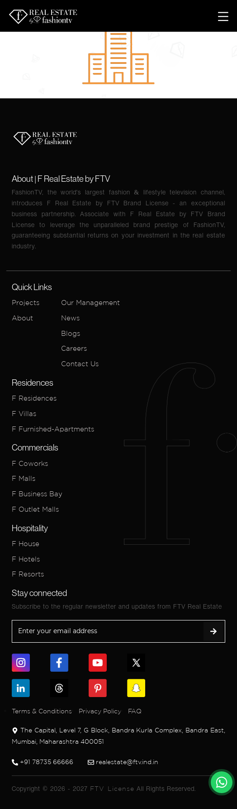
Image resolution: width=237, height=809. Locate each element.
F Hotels (26, 559)
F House (25, 543)
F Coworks (30, 463)
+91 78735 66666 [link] (42, 762)
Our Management (90, 302)
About (22, 318)
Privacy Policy (100, 711)
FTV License (112, 788)
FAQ (135, 711)
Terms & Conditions (42, 711)
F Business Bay (37, 494)
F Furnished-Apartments (53, 429)
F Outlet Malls (35, 509)
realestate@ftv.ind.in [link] (123, 762)
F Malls (23, 478)
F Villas (24, 413)
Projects (25, 302)
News (70, 318)
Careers (74, 348)
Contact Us (80, 364)
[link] (221, 782)
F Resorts (28, 574)
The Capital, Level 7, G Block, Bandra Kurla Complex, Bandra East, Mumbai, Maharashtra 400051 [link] (118, 736)
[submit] (213, 631)
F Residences (34, 398)
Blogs (70, 333)
